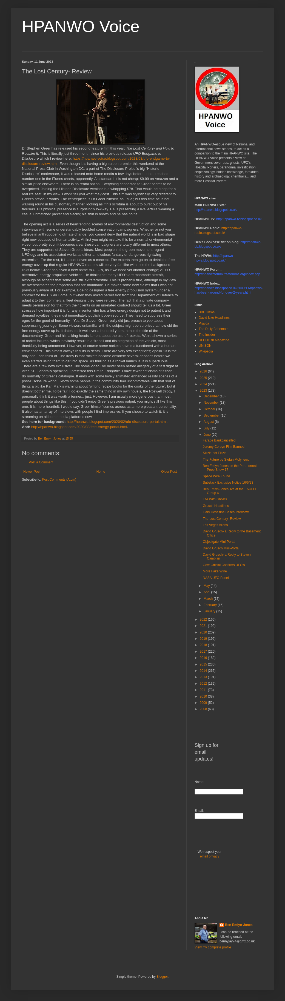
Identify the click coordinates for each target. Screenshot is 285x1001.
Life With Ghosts (215, 499)
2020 (204, 632)
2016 (204, 658)
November (212, 403)
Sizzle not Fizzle (215, 453)
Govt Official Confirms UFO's (224, 565)
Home (100, 472)
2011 (204, 690)
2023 (204, 390)
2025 (204, 378)
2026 (204, 371)
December (212, 396)
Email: (199, 811)
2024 (204, 384)
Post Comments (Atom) (59, 479)
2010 (204, 696)
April (207, 592)
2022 (204, 619)
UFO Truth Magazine (214, 340)
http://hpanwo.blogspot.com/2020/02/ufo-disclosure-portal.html (116, 422)
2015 (204, 664)
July (207, 428)
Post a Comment (41, 462)
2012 (204, 684)
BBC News (207, 312)
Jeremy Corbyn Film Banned (223, 447)
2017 (204, 651)
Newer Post (31, 472)
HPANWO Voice (80, 26)
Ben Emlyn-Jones (239, 925)
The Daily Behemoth (214, 329)
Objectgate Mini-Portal (219, 542)
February (211, 605)
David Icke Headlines (214, 318)
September (212, 415)
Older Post (169, 472)
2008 (204, 709)
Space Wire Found (216, 476)
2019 (204, 639)
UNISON (205, 346)
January (210, 611)
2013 (204, 677)
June (208, 435)
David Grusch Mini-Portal (221, 548)
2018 (204, 645)
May (207, 586)
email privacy (209, 856)
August (209, 422)
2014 (204, 671)
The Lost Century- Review (222, 519)
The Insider (207, 335)
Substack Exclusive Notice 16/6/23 (228, 482)
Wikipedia (206, 351)
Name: (199, 782)
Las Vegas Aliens (215, 525)
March (209, 599)
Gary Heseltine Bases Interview (226, 512)
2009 (204, 703)
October (210, 409)
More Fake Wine (215, 571)
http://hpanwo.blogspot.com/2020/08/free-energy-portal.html (79, 427)
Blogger (162, 977)
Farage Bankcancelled (219, 440)
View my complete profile (213, 947)
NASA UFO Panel (216, 578)
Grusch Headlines (216, 506)
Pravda (204, 323)
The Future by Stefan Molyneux (226, 459)
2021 (204, 626)
